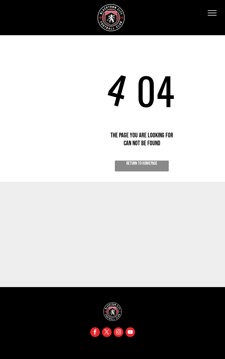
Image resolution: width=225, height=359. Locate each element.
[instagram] (118, 332)
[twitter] (107, 332)
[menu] (212, 13)
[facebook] (95, 332)
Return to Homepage (141, 163)
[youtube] (130, 332)
